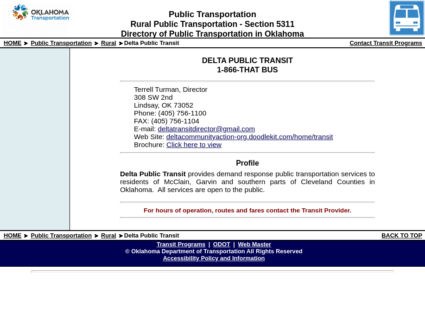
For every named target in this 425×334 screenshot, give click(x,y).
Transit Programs (181, 244)
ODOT (221, 244)
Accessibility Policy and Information (214, 258)
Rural (108, 42)
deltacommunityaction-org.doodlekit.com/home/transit (249, 137)
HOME (12, 42)
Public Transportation (61, 42)
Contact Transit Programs (386, 42)
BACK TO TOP (401, 235)
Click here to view (194, 144)
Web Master (255, 244)
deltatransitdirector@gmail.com (206, 129)
